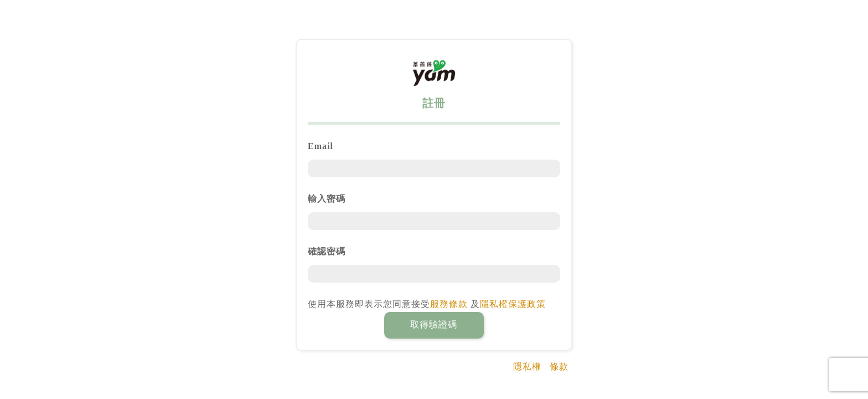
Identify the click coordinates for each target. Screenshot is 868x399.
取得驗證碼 (433, 324)
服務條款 (449, 304)
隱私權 (527, 366)
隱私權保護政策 (513, 304)
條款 (559, 366)
